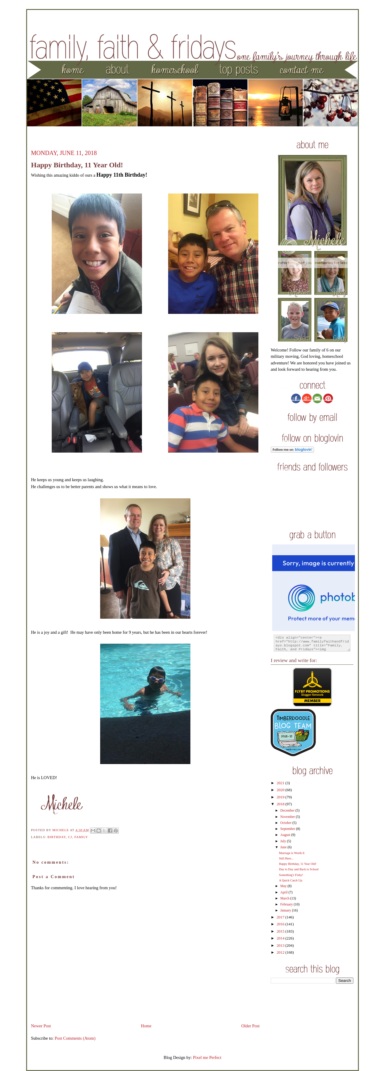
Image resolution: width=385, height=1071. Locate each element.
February (287, 904)
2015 (281, 931)
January (286, 910)
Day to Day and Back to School (299, 869)
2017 (281, 917)
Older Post (250, 1025)
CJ (70, 837)
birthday (57, 837)
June (284, 847)
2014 (281, 938)
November (288, 817)
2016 (281, 924)
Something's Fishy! (291, 875)
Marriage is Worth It (291, 853)
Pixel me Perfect (207, 1057)
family (81, 837)
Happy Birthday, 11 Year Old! (297, 863)
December (287, 811)
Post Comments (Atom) (75, 1038)
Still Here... (286, 858)
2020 (281, 790)
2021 (281, 783)
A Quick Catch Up (290, 880)
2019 (281, 797)
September (288, 829)
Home (146, 1025)
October (286, 823)
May (284, 886)
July (283, 841)
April (284, 892)
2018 (281, 804)
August (285, 835)
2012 (281, 952)
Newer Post (41, 1025)
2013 (281, 945)
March (285, 898)
